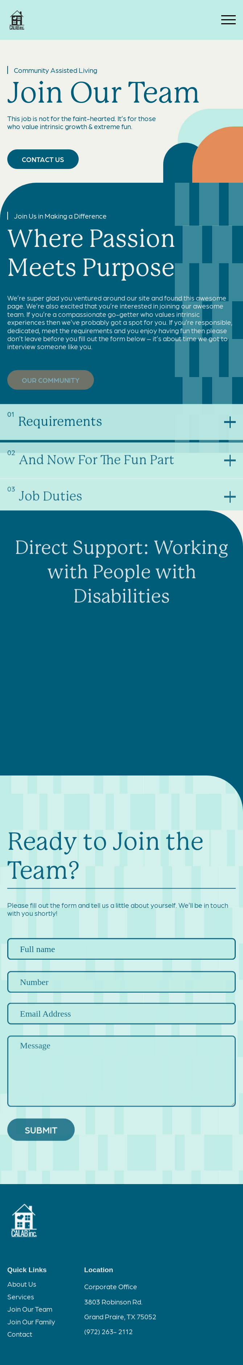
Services (20, 1299)
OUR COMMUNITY (50, 381)
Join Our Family (31, 1324)
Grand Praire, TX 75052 (120, 1319)
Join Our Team (29, 1311)
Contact (19, 1336)
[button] (121, 425)
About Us (21, 1287)
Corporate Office (110, 1289)
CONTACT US (43, 159)
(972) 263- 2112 (108, 1334)
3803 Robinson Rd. (113, 1304)
